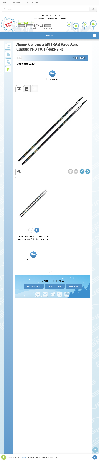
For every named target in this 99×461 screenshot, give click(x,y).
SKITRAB (79, 58)
